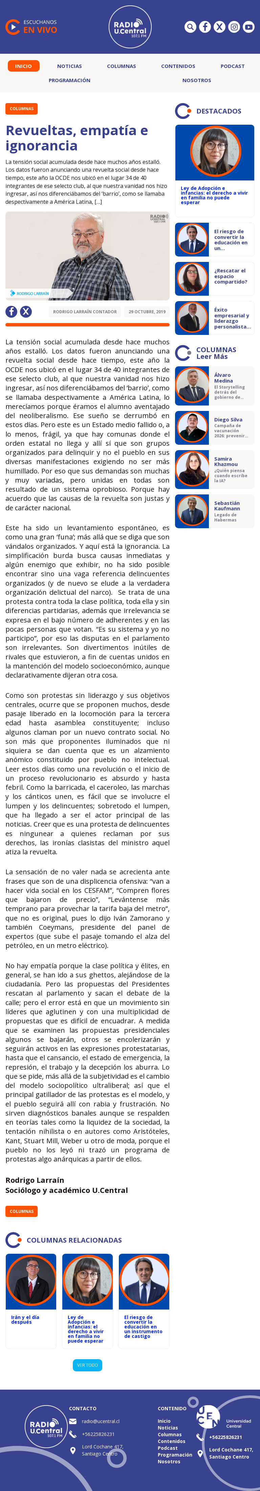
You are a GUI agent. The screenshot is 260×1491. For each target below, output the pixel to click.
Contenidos (178, 66)
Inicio (23, 66)
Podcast (233, 66)
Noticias (69, 66)
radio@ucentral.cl (101, 1421)
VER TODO (87, 1365)
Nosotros (196, 80)
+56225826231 (98, 1434)
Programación (69, 80)
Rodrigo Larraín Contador (85, 312)
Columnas (121, 66)
